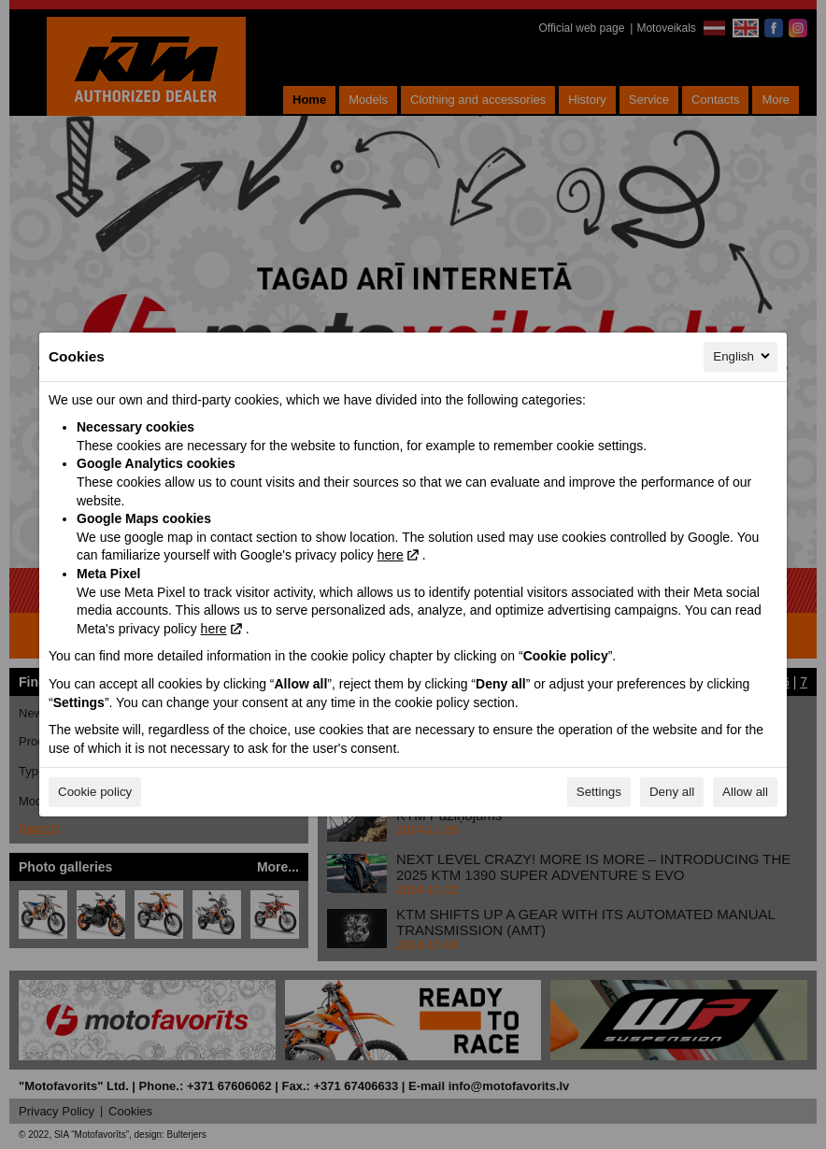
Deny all (671, 792)
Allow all (745, 792)
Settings (599, 792)
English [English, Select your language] (743, 355)
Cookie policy (95, 792)
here (390, 554)
